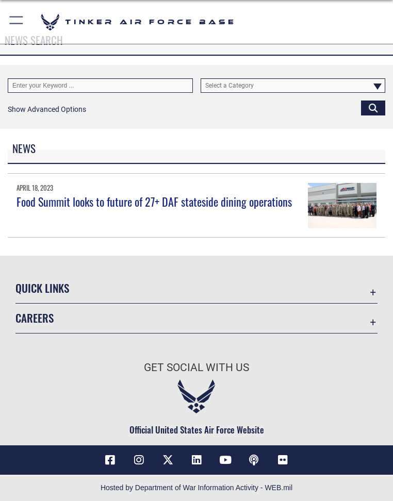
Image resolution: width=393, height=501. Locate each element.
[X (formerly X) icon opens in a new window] (167, 459)
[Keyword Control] (100, 85)
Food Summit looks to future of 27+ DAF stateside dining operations (154, 201)
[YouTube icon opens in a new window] (225, 459)
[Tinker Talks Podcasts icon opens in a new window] (254, 459)
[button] (17, 22)
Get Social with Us (196, 367)
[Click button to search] (373, 108)
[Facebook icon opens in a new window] (110, 459)
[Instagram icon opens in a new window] (138, 459)
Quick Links (42, 288)
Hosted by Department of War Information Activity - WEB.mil (196, 487)
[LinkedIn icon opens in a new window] (196, 459)
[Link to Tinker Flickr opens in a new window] (283, 459)
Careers (34, 318)
